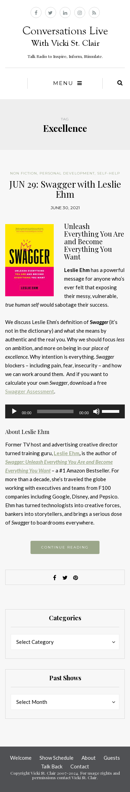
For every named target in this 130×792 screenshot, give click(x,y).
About (88, 758)
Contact (79, 766)
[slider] (55, 411)
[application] (65, 411)
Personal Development (67, 173)
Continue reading (65, 547)
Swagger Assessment (29, 391)
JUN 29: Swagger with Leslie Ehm (65, 189)
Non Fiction (23, 173)
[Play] (14, 411)
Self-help (108, 173)
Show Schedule (56, 758)
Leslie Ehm (66, 453)
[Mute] (96, 411)
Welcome (21, 758)
